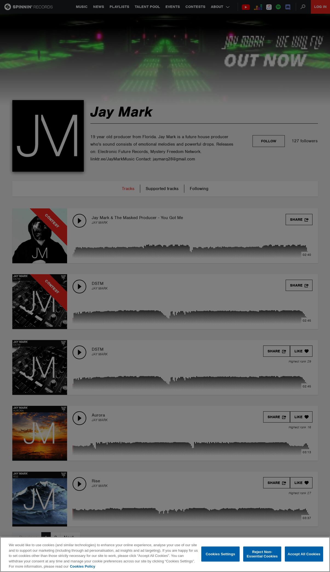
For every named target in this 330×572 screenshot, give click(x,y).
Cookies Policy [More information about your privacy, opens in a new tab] (82, 566)
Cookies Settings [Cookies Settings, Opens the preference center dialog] (220, 554)
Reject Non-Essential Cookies (262, 554)
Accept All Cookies (304, 554)
